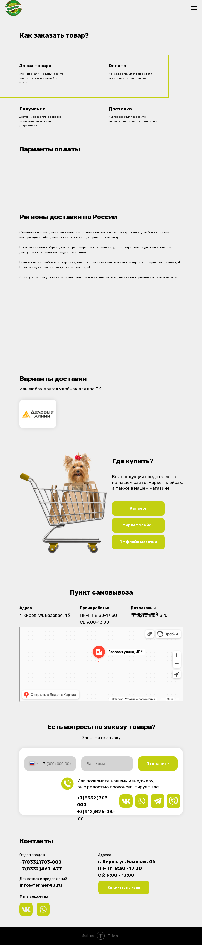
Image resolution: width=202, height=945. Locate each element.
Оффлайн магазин (138, 542)
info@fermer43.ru (149, 615)
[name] (107, 763)
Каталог (138, 508)
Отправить (158, 763)
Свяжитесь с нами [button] (124, 887)
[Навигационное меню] (194, 8)
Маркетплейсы (138, 525)
